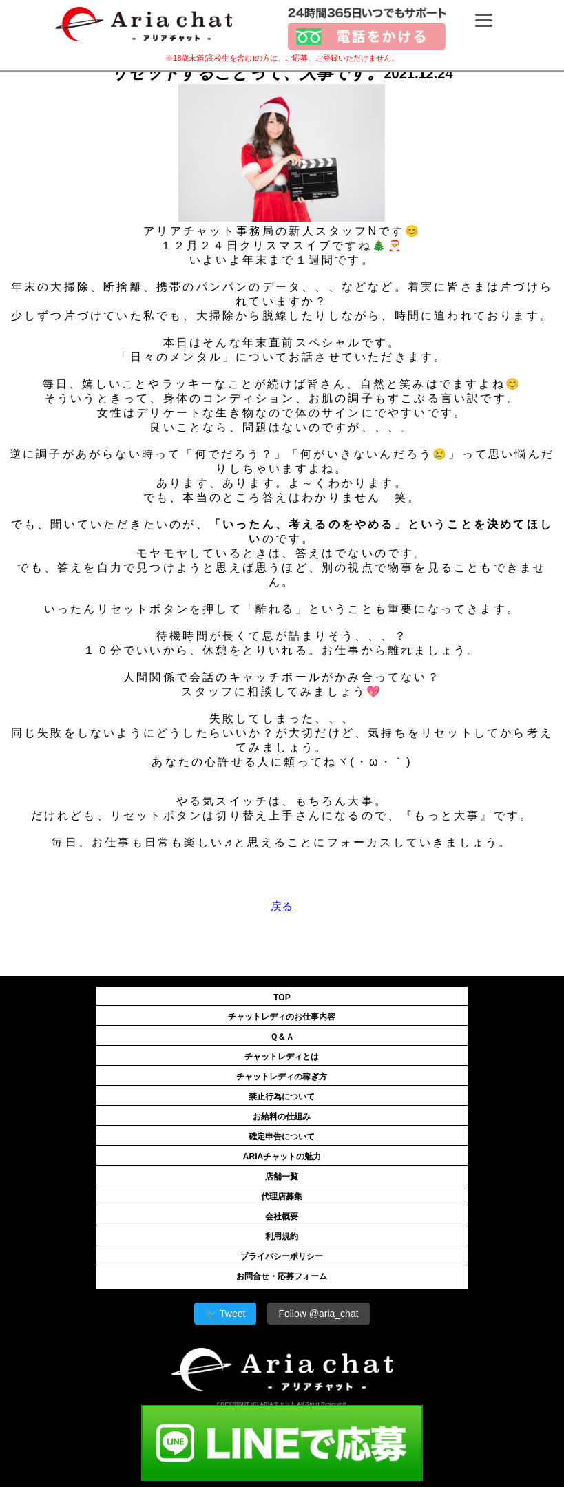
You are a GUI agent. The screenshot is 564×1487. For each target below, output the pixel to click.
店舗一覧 (281, 1176)
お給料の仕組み (282, 1116)
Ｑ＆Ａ (282, 1037)
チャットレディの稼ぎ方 (281, 1077)
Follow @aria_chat (318, 1313)
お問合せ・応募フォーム (281, 1276)
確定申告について (282, 1136)
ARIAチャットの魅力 (282, 1156)
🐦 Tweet (225, 1313)
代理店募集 (281, 1196)
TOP (281, 997)
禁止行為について (282, 1096)
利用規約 (281, 1236)
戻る (282, 906)
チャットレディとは (281, 1057)
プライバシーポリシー (281, 1256)
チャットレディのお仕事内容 (281, 1017)
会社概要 (281, 1216)
